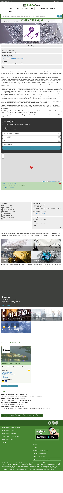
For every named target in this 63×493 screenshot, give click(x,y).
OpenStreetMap (52, 181)
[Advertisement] (31, 195)
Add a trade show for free (45, 9)
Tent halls (4, 376)
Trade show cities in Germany (10, 433)
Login (2, 1)
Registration (8, 1)
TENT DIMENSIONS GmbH (12, 366)
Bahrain (20, 415)
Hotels (11, 11)
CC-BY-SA (60, 181)
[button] (31, 167)
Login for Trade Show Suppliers (41, 459)
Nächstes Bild (30, 354)
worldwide (11, 415)
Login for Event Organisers (40, 456)
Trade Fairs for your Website (40, 450)
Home (3, 415)
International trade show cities (10, 436)
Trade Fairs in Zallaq (8, 187)
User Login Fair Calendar (39, 453)
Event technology (6, 373)
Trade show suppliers (25, 9)
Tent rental (5, 377)
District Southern (30, 415)
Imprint (35, 447)
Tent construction (7, 372)
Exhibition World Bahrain (9, 183)
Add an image (6, 305)
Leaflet (44, 181)
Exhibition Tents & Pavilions (9, 375)
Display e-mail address (8, 56)
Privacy (35, 444)
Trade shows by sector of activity (11, 427)
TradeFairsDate (31, 5)
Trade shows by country (8, 430)
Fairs (11, 9)
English (58, 1)
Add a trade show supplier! (9, 386)
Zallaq (40, 415)
